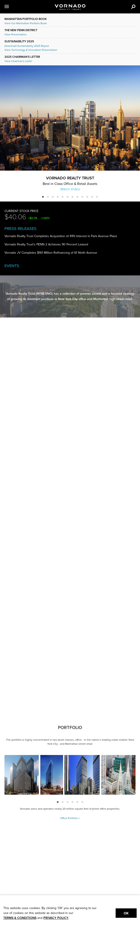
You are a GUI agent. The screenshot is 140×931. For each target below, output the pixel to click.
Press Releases (20, 228)
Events (11, 265)
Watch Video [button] (70, 189)
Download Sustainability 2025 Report (26, 45)
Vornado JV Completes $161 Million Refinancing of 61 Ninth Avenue (50, 253)
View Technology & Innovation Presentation (30, 49)
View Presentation (15, 34)
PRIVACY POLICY (55, 918)
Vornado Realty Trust (70, 177)
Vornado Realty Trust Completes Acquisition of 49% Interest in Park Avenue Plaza (60, 236)
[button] (12, 6)
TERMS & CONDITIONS (19, 918)
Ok (126, 913)
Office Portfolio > (70, 818)
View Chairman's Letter (18, 61)
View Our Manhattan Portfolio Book (25, 23)
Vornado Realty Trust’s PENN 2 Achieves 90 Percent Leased (46, 244)
